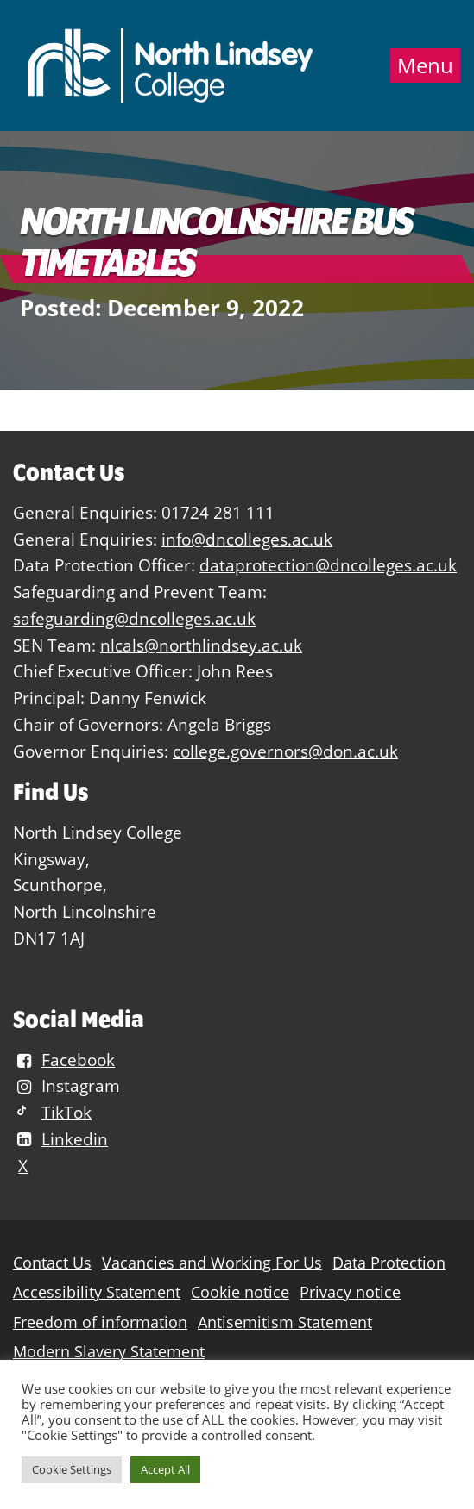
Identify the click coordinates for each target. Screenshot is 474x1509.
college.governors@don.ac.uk (285, 751)
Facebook (64, 1059)
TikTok (52, 1112)
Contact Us (52, 1263)
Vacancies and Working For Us (212, 1263)
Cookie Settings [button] (71, 1469)
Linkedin (60, 1139)
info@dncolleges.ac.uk (246, 539)
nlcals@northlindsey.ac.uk (201, 645)
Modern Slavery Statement (109, 1352)
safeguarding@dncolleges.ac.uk (134, 618)
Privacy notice (350, 1292)
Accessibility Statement (96, 1292)
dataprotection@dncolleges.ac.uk (328, 565)
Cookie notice (240, 1292)
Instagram (66, 1086)
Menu (425, 65)
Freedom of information (100, 1322)
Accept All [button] (165, 1469)
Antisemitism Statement (285, 1322)
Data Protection (389, 1263)
